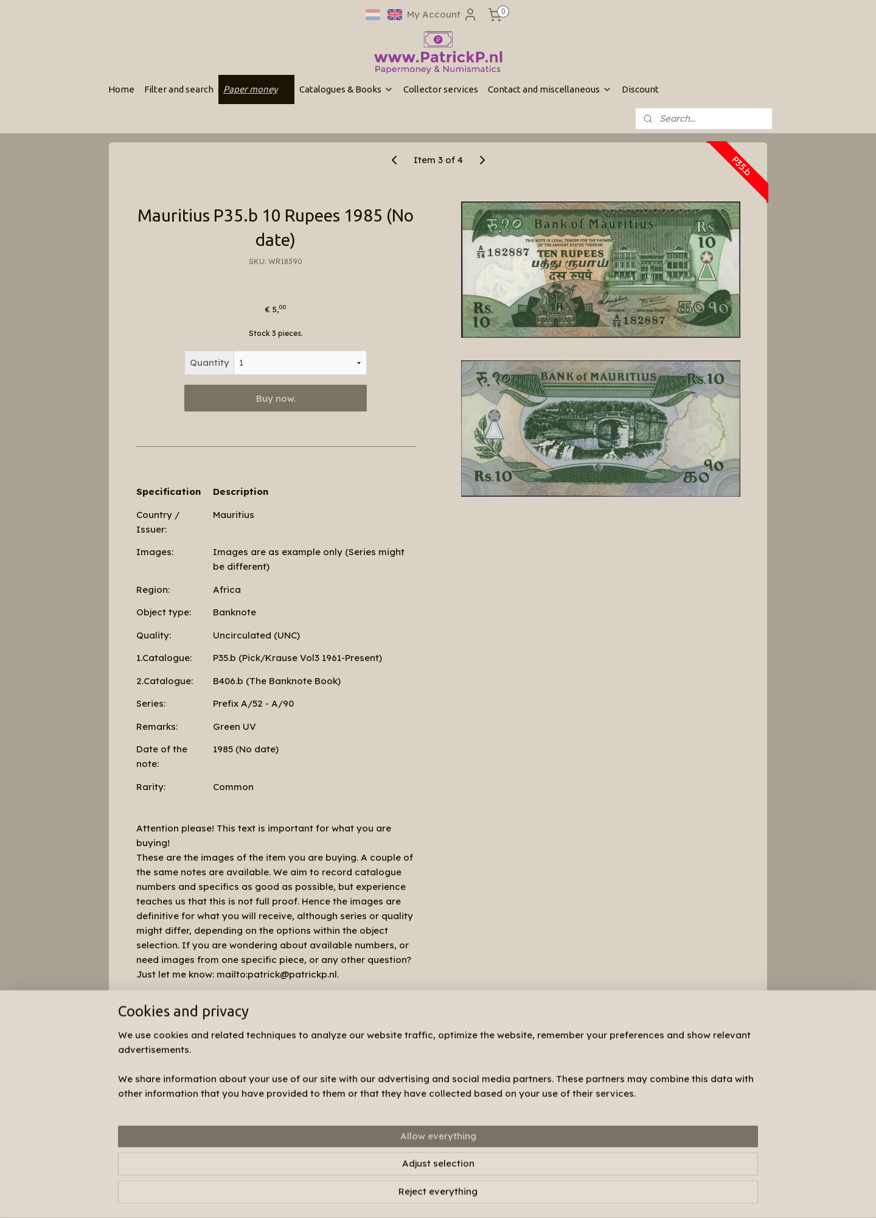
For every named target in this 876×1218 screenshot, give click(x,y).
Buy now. (276, 398)
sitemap (416, 1195)
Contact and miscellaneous (550, 89)
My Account (442, 14)
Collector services (440, 89)
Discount (640, 89)
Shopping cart (268, 1134)
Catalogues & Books (346, 89)
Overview (167, 1004)
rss (441, 1195)
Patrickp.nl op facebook (429, 1094)
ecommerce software (487, 1195)
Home (121, 89)
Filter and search (179, 89)
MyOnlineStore (597, 1195)
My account (264, 1123)
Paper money (256, 89)
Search (255, 1111)
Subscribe (542, 1140)
